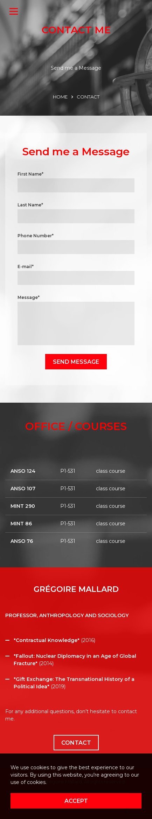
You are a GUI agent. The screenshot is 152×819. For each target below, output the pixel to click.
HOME (60, 97)
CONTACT (88, 97)
